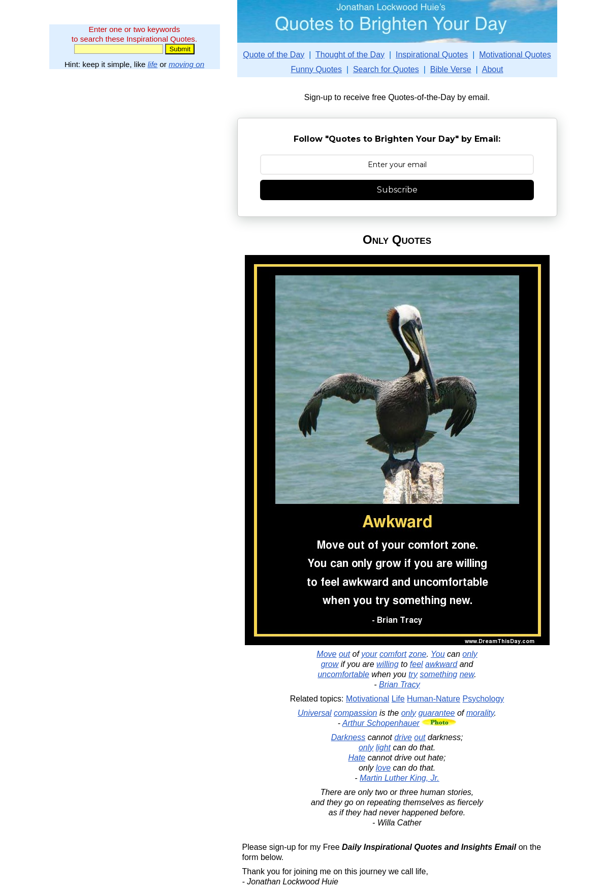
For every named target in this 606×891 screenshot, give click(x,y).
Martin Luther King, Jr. (399, 778)
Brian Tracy (399, 684)
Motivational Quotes (515, 54)
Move (326, 654)
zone (418, 654)
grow (330, 664)
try (413, 674)
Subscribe (397, 190)
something (438, 674)
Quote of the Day (273, 54)
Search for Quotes (386, 69)
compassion (355, 713)
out (344, 654)
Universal (315, 713)
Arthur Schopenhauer (381, 723)
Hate (356, 757)
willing (387, 664)
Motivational (367, 698)
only (469, 654)
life (152, 64)
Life (398, 698)
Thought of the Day (350, 54)
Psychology (483, 698)
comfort (392, 654)
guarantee (436, 713)
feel (416, 664)
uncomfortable (343, 674)
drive (403, 737)
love (383, 767)
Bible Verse (450, 69)
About (492, 69)
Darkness (348, 737)
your (369, 654)
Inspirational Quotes (432, 54)
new (467, 674)
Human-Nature (433, 698)
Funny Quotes (316, 69)
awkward (441, 664)
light (383, 747)
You (438, 654)
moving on (186, 64)
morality (480, 713)
